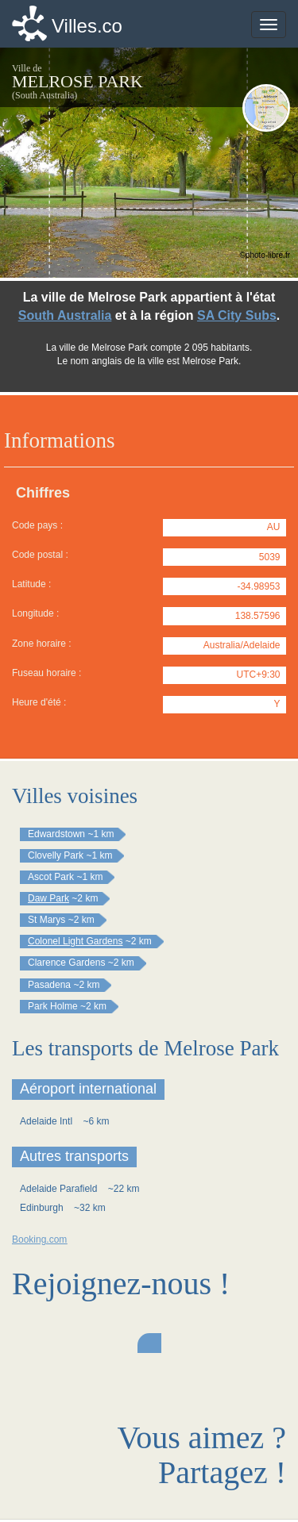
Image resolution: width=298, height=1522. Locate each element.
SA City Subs (237, 315)
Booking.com (39, 1239)
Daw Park (48, 898)
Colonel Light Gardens (75, 941)
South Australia (65, 315)
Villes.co (87, 26)
